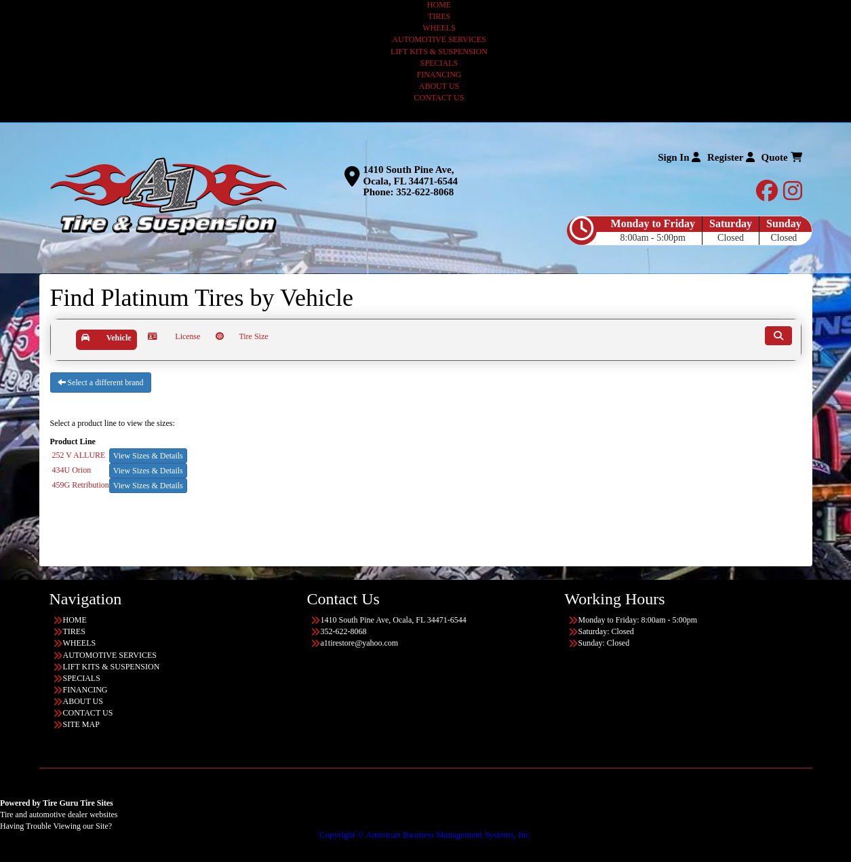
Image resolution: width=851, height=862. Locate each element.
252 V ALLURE (79, 455)
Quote (781, 157)
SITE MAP (81, 724)
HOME (439, 4)
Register (731, 157)
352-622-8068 (425, 192)
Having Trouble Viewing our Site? (56, 826)
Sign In (679, 157)
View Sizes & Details (148, 456)
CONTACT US (439, 97)
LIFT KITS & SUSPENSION (439, 51)
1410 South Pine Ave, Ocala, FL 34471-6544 (410, 175)
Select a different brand (101, 382)
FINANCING (439, 74)
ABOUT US (439, 86)
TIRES (439, 16)
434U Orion (72, 470)
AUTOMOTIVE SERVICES (439, 39)
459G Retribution (80, 485)
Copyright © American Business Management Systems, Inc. (425, 834)
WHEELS (439, 28)
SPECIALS (439, 63)
